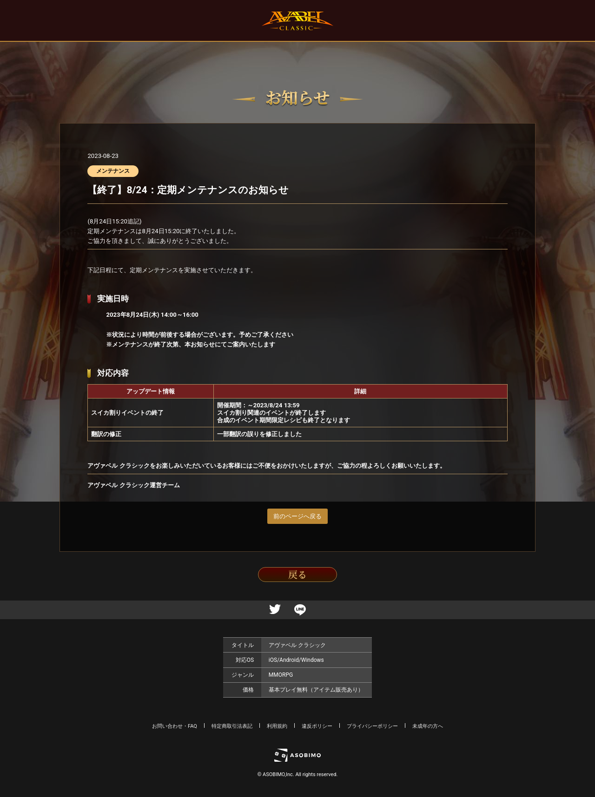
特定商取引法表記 (232, 726)
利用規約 (277, 726)
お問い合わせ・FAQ (174, 726)
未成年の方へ (427, 726)
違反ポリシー (317, 726)
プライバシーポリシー (372, 726)
